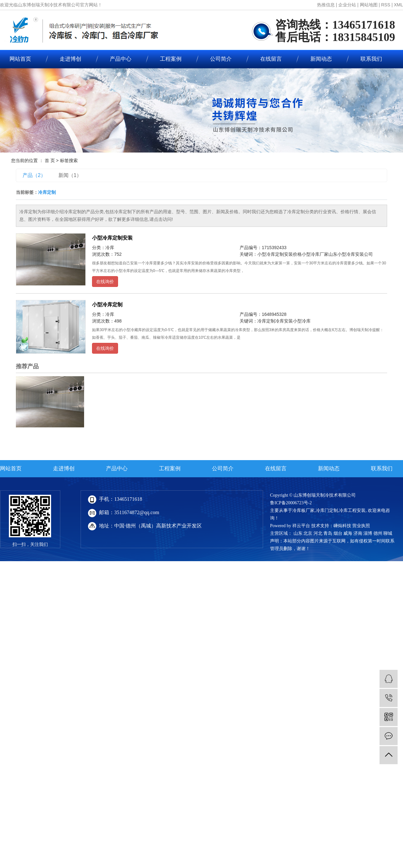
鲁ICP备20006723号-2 (291, 502)
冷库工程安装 (352, 510)
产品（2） (34, 175)
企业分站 (347, 4)
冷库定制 (266, 320)
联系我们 (371, 59)
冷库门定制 (327, 510)
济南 (357, 533)
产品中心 (120, 59)
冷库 (109, 247)
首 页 (50, 160)
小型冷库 (302, 320)
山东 (298, 533)
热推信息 (326, 4)
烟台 (338, 533)
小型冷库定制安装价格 (279, 254)
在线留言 (271, 59)
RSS (385, 4)
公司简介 (221, 59)
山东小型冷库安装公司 (350, 254)
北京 (307, 533)
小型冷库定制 (107, 304)
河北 (318, 533)
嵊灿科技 (342, 525)
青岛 (327, 533)
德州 (377, 533)
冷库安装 (284, 320)
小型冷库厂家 (315, 254)
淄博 (367, 533)
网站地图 (369, 4)
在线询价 (105, 281)
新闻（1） (70, 175)
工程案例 (171, 59)
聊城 (387, 533)
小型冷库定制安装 (112, 238)
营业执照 (361, 525)
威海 (347, 533)
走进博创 (70, 59)
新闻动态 (321, 59)
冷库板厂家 (303, 510)
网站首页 (11, 469)
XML (398, 4)
